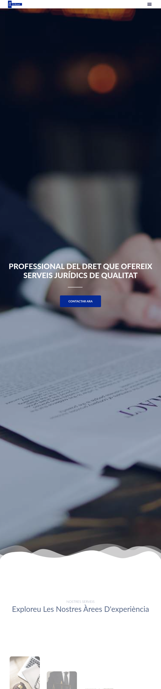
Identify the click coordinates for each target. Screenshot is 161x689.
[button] (149, 4)
